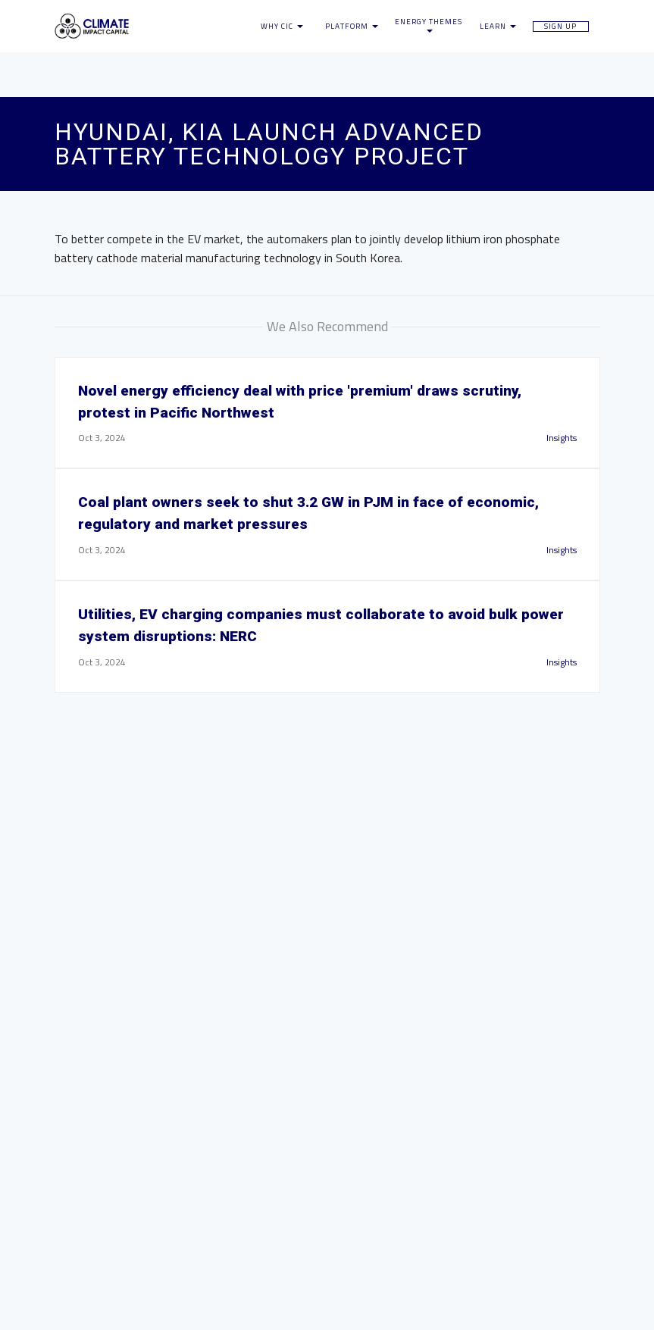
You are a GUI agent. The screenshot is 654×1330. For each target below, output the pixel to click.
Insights (561, 437)
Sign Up (560, 26)
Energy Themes (428, 25)
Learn (498, 26)
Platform (351, 26)
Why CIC (282, 26)
